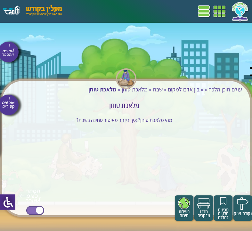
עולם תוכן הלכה (225, 89)
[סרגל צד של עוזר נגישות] (7, 202)
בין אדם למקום (183, 89)
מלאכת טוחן (135, 89)
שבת (158, 89)
